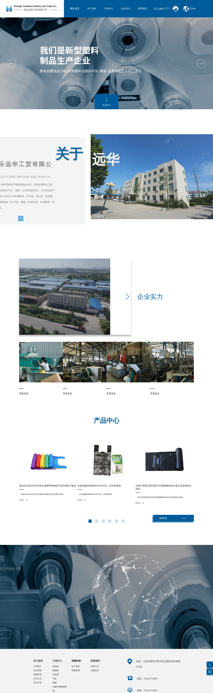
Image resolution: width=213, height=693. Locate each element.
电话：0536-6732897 (147, 678)
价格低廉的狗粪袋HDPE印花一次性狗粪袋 (99, 485)
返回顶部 (210, 671)
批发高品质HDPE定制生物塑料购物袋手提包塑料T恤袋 (47, 485)
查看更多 (24, 393)
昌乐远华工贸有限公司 (35, 9)
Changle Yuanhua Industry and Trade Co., (35, 6)
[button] (201, 63)
